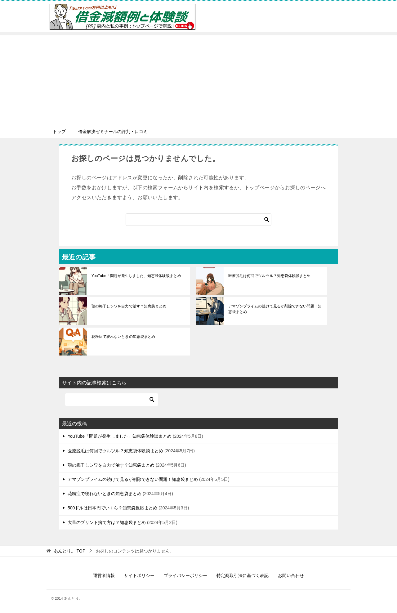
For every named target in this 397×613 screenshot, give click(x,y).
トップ (59, 131)
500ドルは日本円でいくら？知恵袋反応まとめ (112, 507)
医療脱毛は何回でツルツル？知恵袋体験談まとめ (269, 276)
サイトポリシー (139, 575)
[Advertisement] (198, 78)
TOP (69, 550)
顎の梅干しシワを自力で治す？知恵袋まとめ (128, 306)
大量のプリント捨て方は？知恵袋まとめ (107, 522)
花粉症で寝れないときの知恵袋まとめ (123, 336)
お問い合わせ (291, 575)
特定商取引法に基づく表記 (242, 575)
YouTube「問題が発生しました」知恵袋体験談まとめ (136, 276)
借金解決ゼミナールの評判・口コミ (113, 131)
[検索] (198, 219)
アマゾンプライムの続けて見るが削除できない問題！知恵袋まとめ (274, 309)
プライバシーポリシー (185, 575)
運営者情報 (104, 575)
